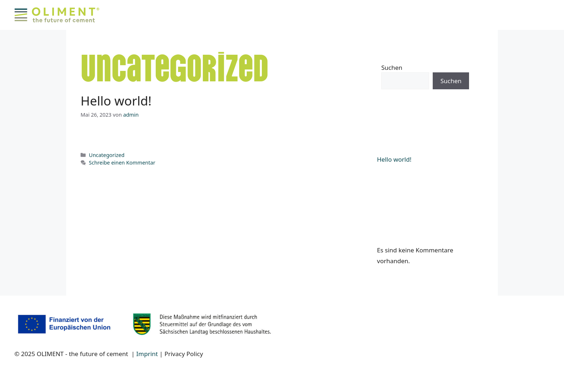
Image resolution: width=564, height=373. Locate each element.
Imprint (147, 354)
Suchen (391, 67)
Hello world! (116, 100)
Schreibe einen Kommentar (122, 162)
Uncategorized (106, 155)
